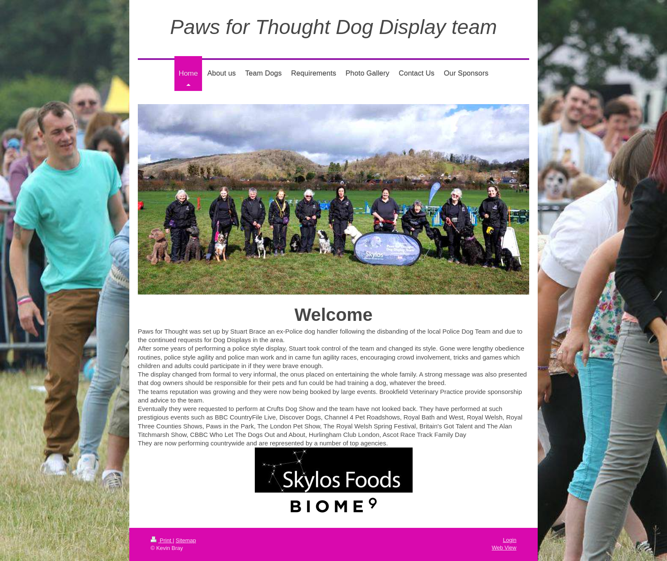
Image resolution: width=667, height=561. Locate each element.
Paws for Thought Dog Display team (333, 27)
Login (509, 540)
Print (162, 540)
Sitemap (186, 540)
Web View (504, 547)
